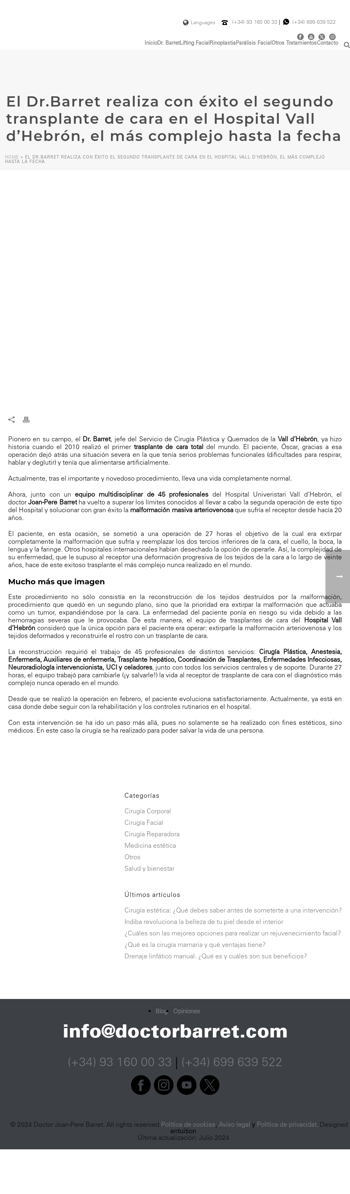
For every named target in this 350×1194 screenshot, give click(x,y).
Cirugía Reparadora (152, 834)
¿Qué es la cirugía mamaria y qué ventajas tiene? (195, 945)
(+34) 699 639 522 (314, 22)
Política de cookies (188, 1124)
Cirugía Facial (143, 822)
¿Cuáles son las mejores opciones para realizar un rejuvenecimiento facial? (232, 933)
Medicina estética (150, 845)
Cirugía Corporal (147, 811)
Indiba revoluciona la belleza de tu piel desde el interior (203, 922)
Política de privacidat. (287, 1124)
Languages (199, 22)
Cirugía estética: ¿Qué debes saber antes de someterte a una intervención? (233, 910)
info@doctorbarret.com (175, 1030)
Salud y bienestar (149, 868)
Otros (132, 857)
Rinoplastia (223, 43)
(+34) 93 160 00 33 (255, 22)
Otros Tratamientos (294, 43)
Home (12, 157)
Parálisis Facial (253, 43)
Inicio (151, 43)
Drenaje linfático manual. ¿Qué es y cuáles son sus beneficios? (215, 956)
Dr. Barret (168, 43)
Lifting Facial (195, 43)
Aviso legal (234, 1124)
